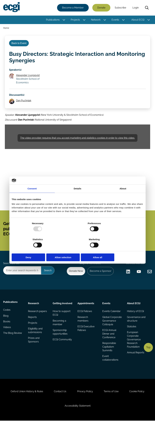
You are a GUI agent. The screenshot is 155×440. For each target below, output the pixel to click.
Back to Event (19, 45)
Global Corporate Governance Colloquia (112, 333)
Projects (74, 20)
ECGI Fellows (85, 323)
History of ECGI (135, 323)
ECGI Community (62, 352)
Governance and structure (136, 331)
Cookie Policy (139, 407)
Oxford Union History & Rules (24, 407)
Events (115, 20)
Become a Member (72, 8)
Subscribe (120, 8)
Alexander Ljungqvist (28, 78)
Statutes (131, 338)
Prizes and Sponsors (34, 353)
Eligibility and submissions (35, 343)
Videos (7, 341)
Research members (83, 331)
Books (7, 335)
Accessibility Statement (78, 423)
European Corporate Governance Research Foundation (133, 352)
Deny (33, 249)
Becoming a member (59, 334)
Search (146, 8)
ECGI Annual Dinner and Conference (109, 346)
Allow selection (77, 249)
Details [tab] (77, 196)
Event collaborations (110, 371)
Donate (101, 8)
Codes (7, 323)
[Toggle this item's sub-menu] (63, 20)
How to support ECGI (62, 325)
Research (33, 314)
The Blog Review (13, 347)
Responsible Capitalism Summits (109, 359)
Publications (52, 20)
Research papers (37, 323)
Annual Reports (135, 365)
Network (95, 20)
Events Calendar (111, 323)
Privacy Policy (85, 407)
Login (135, 8)
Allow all (121, 249)
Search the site (12, 273)
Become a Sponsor (99, 281)
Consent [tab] (32, 196)
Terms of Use (112, 407)
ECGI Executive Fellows (86, 340)
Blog (6, 329)
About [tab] (123, 196)
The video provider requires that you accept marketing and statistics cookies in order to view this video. (77, 143)
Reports (32, 329)
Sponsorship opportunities (60, 344)
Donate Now (74, 281)
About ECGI (137, 20)
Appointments (86, 314)
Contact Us (59, 407)
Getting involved (62, 314)
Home (7, 28)
